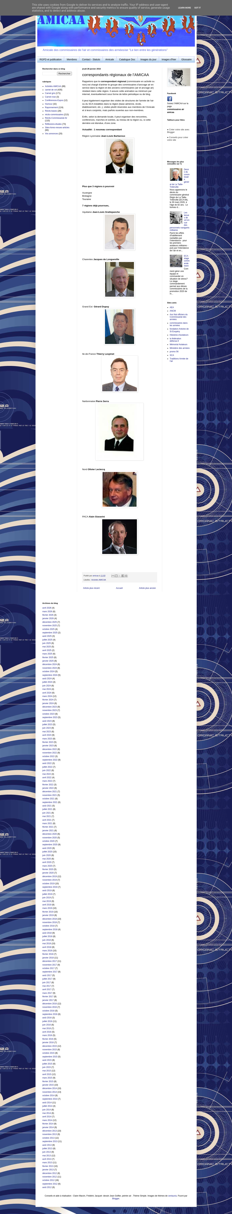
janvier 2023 (48, 745)
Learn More (184, 8)
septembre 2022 (50, 760)
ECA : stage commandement (187, 261)
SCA (172, 355)
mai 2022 (46, 774)
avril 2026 (46, 608)
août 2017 (47, 975)
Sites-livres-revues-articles (57, 127)
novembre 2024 (49, 668)
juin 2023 (46, 728)
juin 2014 (46, 1109)
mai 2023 (46, 731)
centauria (172, 1196)
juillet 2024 (47, 682)
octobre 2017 (48, 968)
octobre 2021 (48, 798)
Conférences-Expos (54, 100)
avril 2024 (46, 693)
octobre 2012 (48, 1180)
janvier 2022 (48, 788)
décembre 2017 (49, 961)
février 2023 (47, 742)
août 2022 (47, 763)
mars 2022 (47, 781)
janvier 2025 (48, 661)
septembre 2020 (50, 844)
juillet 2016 (47, 1021)
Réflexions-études (53, 124)
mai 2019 (46, 901)
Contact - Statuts (91, 59)
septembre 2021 (50, 802)
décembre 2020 (49, 834)
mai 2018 (46, 943)
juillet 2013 (47, 1148)
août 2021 (47, 806)
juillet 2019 (47, 894)
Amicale (109, 59)
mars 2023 (47, 738)
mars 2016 (47, 1035)
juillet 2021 (47, 809)
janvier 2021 (48, 830)
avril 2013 (46, 1159)
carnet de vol (51, 90)
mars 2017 (47, 993)
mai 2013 (46, 1155)
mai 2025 (46, 646)
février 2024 (47, 699)
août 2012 (47, 1187)
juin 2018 (46, 940)
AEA (172, 307)
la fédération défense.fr (175, 339)
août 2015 (47, 1060)
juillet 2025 (47, 640)
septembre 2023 (50, 717)
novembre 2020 (49, 837)
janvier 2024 (48, 703)
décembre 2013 (49, 1131)
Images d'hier (169, 59)
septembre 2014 (50, 1099)
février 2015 (47, 1081)
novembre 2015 (49, 1049)
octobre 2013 (48, 1138)
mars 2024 (47, 696)
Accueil (119, 588)
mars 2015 (47, 1078)
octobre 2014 (48, 1095)
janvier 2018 (48, 958)
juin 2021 (46, 813)
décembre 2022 (49, 749)
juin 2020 (46, 855)
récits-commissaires (54, 114)
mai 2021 (46, 816)
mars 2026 (47, 611)
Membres (72, 59)
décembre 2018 (49, 919)
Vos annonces (51, 133)
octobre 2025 (48, 629)
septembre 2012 (50, 1184)
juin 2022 (46, 770)
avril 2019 (46, 904)
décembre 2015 (49, 1046)
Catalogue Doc (127, 59)
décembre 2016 (49, 1003)
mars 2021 (47, 823)
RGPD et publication (51, 59)
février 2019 (47, 912)
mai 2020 (46, 859)
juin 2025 (46, 643)
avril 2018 (46, 947)
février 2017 (47, 996)
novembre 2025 (49, 625)
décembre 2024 (49, 664)
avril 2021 (46, 820)
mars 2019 (47, 908)
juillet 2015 (47, 1064)
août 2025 (47, 636)
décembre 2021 (49, 791)
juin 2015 (46, 1067)
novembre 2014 (49, 1092)
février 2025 (47, 657)
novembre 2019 (49, 880)
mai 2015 (46, 1070)
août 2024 (47, 678)
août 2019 (47, 890)
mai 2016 (46, 1028)
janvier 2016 (48, 1042)
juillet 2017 (47, 979)
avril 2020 (46, 862)
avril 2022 (46, 777)
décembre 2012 (49, 1173)
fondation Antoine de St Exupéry (179, 330)
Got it (197, 8)
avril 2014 (46, 1116)
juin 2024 (46, 685)
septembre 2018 (50, 929)
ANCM (173, 311)
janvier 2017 (48, 1000)
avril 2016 (46, 1032)
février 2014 (47, 1124)
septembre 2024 (50, 675)
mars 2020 (47, 866)
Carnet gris (50, 93)
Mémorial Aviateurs (178, 344)
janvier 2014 (48, 1127)
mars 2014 (47, 1120)
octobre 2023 (48, 714)
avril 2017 (46, 989)
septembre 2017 (50, 972)
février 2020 (47, 869)
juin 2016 (46, 1025)
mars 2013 (47, 1162)
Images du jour (148, 59)
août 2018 (47, 933)
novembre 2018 (49, 922)
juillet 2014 (47, 1106)
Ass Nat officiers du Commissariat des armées (179, 317)
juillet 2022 (47, 767)
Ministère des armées (180, 348)
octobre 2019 (48, 883)
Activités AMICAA (98, 580)
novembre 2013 (49, 1134)
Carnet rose (50, 97)
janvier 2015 (48, 1085)
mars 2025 (47, 654)
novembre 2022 (49, 753)
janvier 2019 (48, 915)
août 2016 (47, 1017)
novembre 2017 (49, 965)
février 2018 (47, 954)
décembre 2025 (49, 622)
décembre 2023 (49, 707)
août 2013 (47, 1145)
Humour (48, 104)
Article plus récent (91, 588)
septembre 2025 (50, 632)
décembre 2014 (49, 1088)
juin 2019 (46, 897)
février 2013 (47, 1166)
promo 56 (174, 351)
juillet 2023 (47, 724)
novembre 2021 (49, 795)
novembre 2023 (49, 710)
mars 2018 (47, 950)
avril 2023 (46, 735)
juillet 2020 (47, 851)
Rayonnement (51, 107)
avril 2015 (46, 1074)
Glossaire (186, 59)
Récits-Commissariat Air (56, 118)
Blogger (115, 1198)
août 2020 (47, 848)
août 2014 (47, 1102)
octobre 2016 (48, 1011)
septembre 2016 (50, 1014)
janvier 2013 (48, 1169)
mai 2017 (46, 986)
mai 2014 (46, 1113)
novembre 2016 (49, 1007)
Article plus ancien (147, 588)
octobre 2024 (48, 671)
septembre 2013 (50, 1141)
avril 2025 (46, 650)
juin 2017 (46, 982)
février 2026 (47, 615)
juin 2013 (46, 1152)
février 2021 (47, 827)
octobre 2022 (48, 756)
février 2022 (47, 784)
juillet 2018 (47, 936)
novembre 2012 (49, 1177)
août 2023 (47, 721)
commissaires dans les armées (179, 324)
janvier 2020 (48, 873)
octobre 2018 (48, 926)
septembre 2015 (50, 1056)
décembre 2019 (49, 876)
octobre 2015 (48, 1053)
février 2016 (47, 1039)
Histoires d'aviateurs (179, 335)
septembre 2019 (50, 887)
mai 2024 (46, 689)
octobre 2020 (48, 841)
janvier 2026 (48, 618)
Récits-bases (51, 111)
